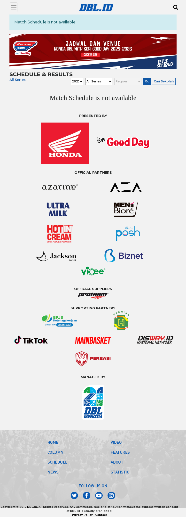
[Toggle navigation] (13, 7)
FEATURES (120, 452)
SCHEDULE (57, 462)
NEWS (53, 472)
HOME (52, 442)
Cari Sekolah (164, 81)
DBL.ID (32, 507)
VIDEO (116, 442)
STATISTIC (120, 472)
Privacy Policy (82, 515)
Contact (101, 515)
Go (147, 81)
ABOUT (117, 462)
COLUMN (55, 452)
